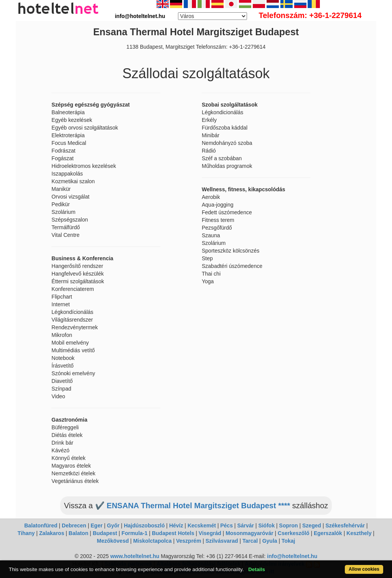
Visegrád (210, 533)
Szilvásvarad (222, 541)
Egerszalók (328, 533)
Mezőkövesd (112, 541)
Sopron (288, 525)
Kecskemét (202, 525)
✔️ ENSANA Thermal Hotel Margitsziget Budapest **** (192, 505)
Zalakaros (51, 533)
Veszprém (188, 541)
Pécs (226, 525)
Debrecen (74, 525)
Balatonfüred (40, 525)
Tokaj (288, 541)
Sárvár (245, 525)
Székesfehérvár (345, 525)
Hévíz (176, 525)
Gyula (269, 541)
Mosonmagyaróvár (249, 533)
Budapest (105, 533)
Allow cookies (364, 569)
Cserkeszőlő (293, 533)
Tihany (26, 533)
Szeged (311, 525)
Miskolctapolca (152, 541)
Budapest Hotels (173, 533)
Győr (113, 525)
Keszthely (358, 533)
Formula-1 (135, 533)
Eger (96, 525)
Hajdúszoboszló (144, 525)
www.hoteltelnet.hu (134, 556)
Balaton (78, 533)
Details (256, 569)
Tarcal (250, 541)
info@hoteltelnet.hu (292, 556)
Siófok (266, 525)
